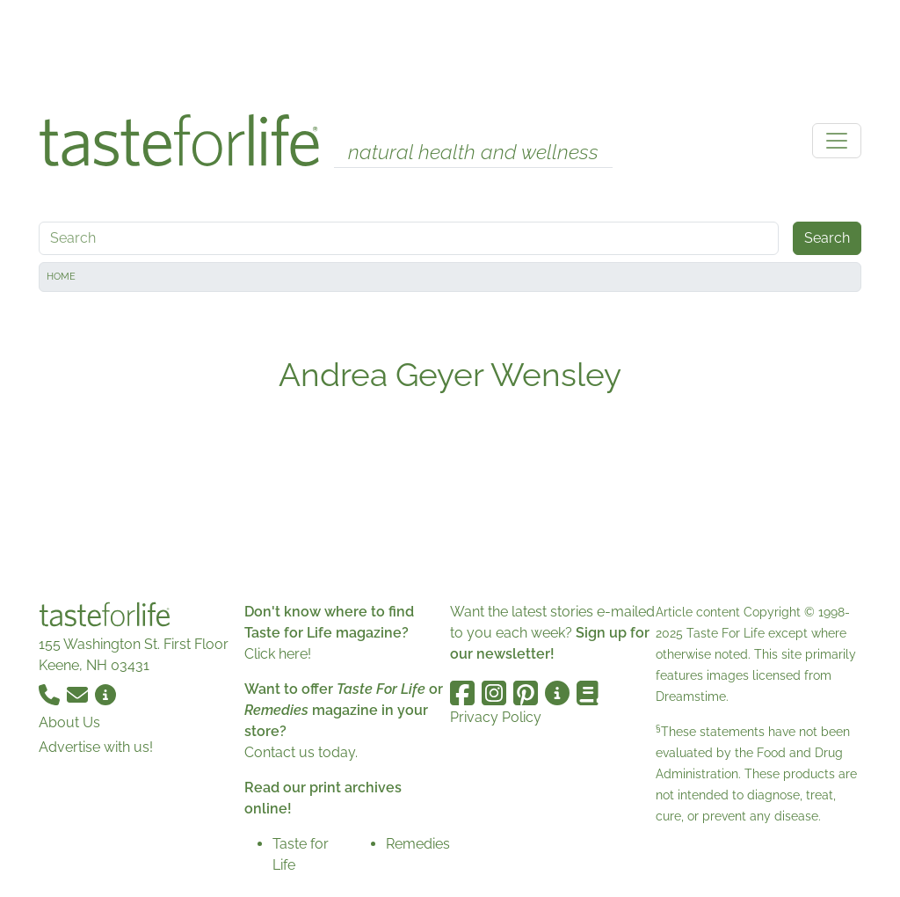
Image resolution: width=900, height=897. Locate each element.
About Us (69, 722)
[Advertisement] (450, 51)
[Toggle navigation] (836, 140)
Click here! (277, 653)
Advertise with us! (96, 747)
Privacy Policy (495, 717)
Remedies (418, 843)
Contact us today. (301, 752)
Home (61, 276)
